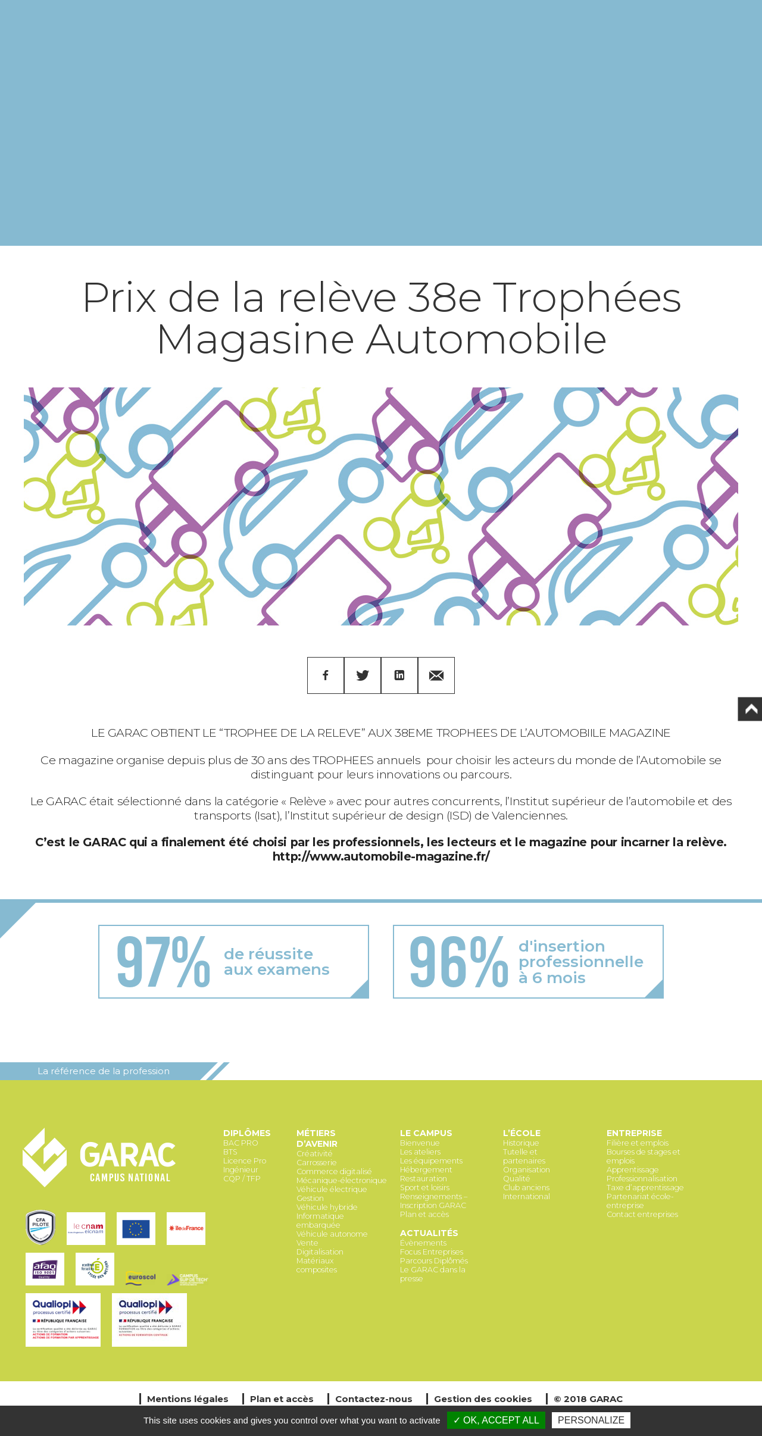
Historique (521, 1142)
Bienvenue (420, 1142)
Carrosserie (316, 1162)
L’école (522, 1133)
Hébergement (426, 1169)
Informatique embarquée (320, 1220)
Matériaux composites (316, 1265)
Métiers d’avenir (317, 1138)
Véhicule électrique (331, 1189)
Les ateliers (420, 1151)
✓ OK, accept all (496, 1420)
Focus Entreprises (431, 1251)
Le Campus (426, 1133)
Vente (307, 1242)
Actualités (429, 1233)
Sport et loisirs (424, 1187)
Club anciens (526, 1187)
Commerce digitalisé (334, 1171)
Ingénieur (240, 1169)
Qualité (516, 1178)
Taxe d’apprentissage (645, 1187)
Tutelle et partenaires (524, 1156)
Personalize (591, 1420)
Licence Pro (244, 1160)
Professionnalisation (642, 1178)
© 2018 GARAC (588, 1398)
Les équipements (431, 1160)
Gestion (310, 1198)
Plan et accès (424, 1214)
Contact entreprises (642, 1214)
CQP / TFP (242, 1178)
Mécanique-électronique (341, 1180)
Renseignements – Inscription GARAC (433, 1201)
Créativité (314, 1153)
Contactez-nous (374, 1398)
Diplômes (247, 1133)
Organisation (526, 1169)
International (526, 1196)
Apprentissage (633, 1169)
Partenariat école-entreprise (640, 1201)
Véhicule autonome (332, 1233)
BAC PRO (240, 1142)
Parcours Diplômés (434, 1260)
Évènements (423, 1242)
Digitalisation (319, 1251)
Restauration (423, 1178)
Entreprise (634, 1133)
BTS (230, 1151)
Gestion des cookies (483, 1398)
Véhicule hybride (327, 1207)
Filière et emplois (638, 1142)
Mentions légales (188, 1398)
